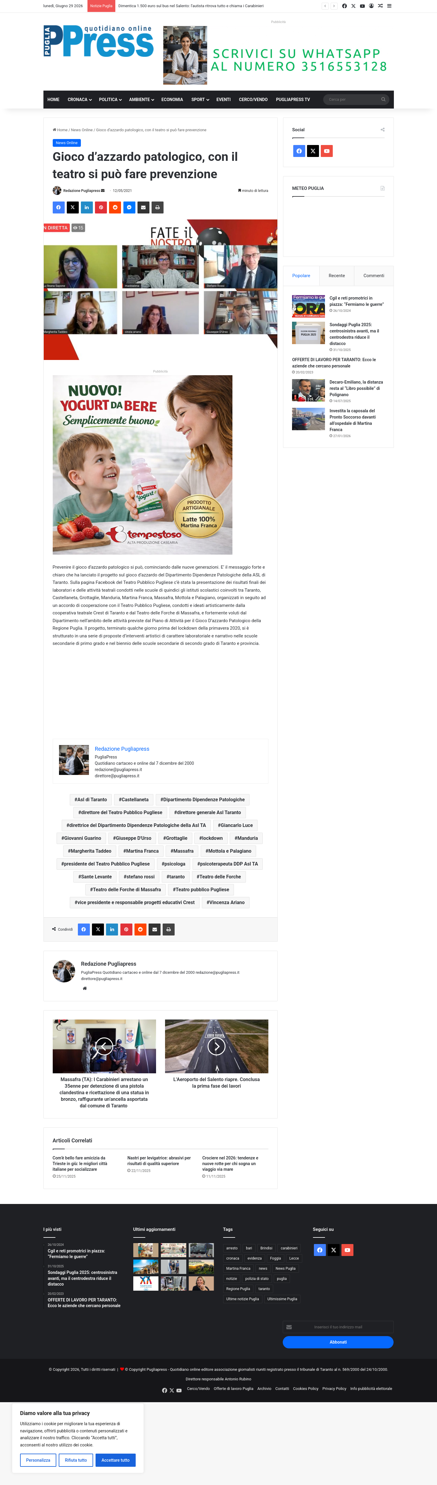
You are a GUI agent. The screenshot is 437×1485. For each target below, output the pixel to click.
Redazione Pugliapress (81, 191)
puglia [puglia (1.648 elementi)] (282, 1279)
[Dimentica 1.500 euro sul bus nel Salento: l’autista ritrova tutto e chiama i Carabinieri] (201, 1250)
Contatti (282, 1388)
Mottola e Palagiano (230, 851)
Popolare (301, 275)
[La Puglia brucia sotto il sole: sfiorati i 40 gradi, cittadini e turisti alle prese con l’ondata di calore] (146, 1267)
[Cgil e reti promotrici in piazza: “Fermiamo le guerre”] (308, 306)
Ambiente (139, 99)
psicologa (174, 864)
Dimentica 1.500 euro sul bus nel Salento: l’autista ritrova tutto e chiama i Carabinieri (191, 6)
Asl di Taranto (92, 799)
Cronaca (77, 99)
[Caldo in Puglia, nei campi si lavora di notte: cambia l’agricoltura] (201, 1267)
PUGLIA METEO (338, 225)
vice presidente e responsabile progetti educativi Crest (136, 902)
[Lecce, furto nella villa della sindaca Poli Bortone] (201, 1283)
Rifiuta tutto (76, 1460)
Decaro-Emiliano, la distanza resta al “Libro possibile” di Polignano (356, 388)
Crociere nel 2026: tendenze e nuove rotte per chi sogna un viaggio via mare (230, 1164)
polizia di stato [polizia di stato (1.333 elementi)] (257, 1279)
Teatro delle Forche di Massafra (127, 889)
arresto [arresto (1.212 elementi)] (232, 1248)
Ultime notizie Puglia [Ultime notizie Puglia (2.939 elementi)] (242, 1299)
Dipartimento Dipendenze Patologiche (204, 799)
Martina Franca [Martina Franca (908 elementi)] (238, 1268)
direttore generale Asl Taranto (209, 812)
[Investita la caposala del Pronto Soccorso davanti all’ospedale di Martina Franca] (308, 419)
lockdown (212, 838)
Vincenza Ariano (227, 902)
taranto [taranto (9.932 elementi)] (264, 1289)
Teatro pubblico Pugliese (202, 889)
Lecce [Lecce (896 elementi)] (294, 1258)
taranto (177, 877)
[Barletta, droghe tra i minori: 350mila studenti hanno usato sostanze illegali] (146, 1250)
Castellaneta (135, 799)
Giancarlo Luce (237, 825)
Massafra (183, 851)
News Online (82, 130)
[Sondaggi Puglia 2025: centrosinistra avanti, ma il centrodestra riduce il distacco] (308, 333)
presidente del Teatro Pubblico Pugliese (107, 864)
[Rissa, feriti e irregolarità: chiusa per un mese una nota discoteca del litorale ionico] (173, 1267)
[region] (78, 1438)
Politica (108, 99)
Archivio (264, 1388)
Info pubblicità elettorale (371, 1388)
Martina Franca (142, 851)
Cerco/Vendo (253, 99)
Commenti (374, 275)
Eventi (224, 99)
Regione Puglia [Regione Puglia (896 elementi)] (238, 1289)
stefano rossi (140, 877)
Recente (337, 275)
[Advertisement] (160, 697)
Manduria (248, 838)
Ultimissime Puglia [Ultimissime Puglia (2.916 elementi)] (282, 1299)
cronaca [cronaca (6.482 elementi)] (232, 1258)
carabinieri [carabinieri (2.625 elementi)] (289, 1248)
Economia (172, 99)
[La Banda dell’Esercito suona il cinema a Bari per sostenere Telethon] (173, 1250)
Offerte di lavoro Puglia (233, 1388)
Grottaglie (176, 838)
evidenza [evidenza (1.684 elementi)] (255, 1258)
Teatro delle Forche (220, 877)
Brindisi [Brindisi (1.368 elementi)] (267, 1248)
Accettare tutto (116, 1460)
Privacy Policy (334, 1388)
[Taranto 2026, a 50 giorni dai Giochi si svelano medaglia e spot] (146, 1283)
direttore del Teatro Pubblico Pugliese (121, 812)
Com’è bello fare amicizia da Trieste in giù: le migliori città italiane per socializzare (80, 1164)
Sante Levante (96, 877)
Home (54, 99)
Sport (198, 99)
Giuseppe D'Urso (133, 838)
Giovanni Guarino (82, 838)
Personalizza (38, 1460)
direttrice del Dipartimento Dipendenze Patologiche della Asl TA (137, 825)
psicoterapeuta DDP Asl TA (229, 864)
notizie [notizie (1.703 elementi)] (231, 1279)
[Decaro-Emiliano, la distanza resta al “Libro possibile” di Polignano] (308, 390)
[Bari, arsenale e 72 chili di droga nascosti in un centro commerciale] (173, 1283)
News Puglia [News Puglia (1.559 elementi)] (285, 1268)
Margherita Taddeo (91, 851)
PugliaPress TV (293, 99)
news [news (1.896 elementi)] (263, 1268)
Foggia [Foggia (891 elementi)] (275, 1258)
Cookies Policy (306, 1388)
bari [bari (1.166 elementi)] (249, 1248)
